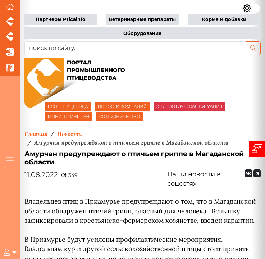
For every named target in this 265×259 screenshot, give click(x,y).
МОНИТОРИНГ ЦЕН (69, 116)
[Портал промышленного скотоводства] (10, 37)
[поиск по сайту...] (135, 48)
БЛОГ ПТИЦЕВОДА (68, 106)
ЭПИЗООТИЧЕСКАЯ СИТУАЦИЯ (189, 106)
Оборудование (142, 33)
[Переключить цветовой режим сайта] (251, 8)
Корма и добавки (224, 19)
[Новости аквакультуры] (10, 52)
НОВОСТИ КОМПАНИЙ (122, 106)
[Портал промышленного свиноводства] (10, 21)
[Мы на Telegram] (257, 173)
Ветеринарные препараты (142, 19)
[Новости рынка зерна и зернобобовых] (10, 68)
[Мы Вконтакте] (248, 173)
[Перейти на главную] (10, 7)
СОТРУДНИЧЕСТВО (119, 116)
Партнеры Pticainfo (61, 19)
